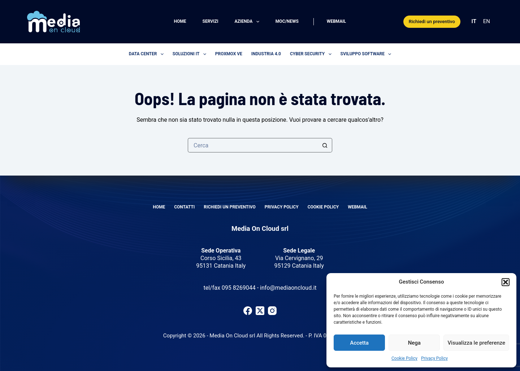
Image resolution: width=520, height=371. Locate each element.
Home (180, 21)
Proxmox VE (228, 53)
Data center (147, 54)
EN (486, 21)
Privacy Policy (434, 358)
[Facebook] (247, 310)
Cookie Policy (404, 358)
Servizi (210, 21)
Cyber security (312, 54)
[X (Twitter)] (260, 310)
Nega (414, 343)
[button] (505, 282)
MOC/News (287, 21)
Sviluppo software (367, 54)
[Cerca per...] (253, 145)
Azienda (248, 21)
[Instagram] (272, 310)
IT (474, 21)
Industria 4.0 (266, 53)
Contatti (184, 207)
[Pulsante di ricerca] (325, 145)
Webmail (336, 21)
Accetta (359, 343)
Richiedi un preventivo (432, 21)
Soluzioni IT (191, 54)
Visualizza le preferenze (476, 343)
